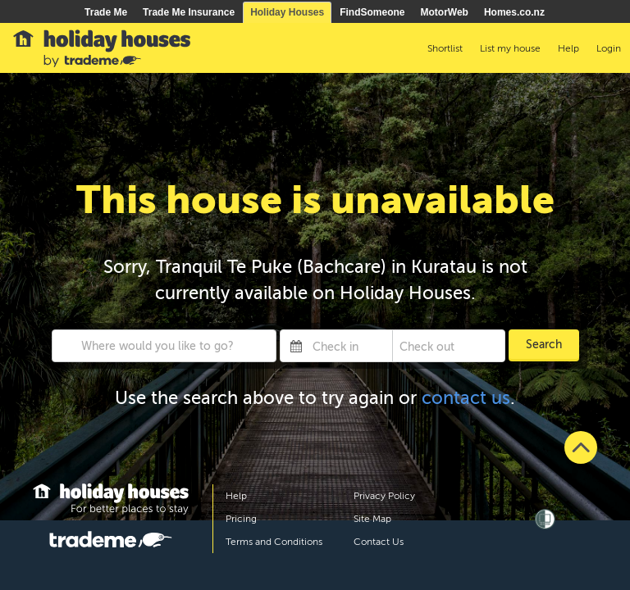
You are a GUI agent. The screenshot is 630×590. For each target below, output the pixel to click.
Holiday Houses (287, 12)
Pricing (241, 518)
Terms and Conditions (274, 541)
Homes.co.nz (514, 12)
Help (236, 496)
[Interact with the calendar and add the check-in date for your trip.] (296, 345)
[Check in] (349, 345)
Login (608, 48)
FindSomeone (372, 12)
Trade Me (105, 12)
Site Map (372, 518)
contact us (466, 398)
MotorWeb (444, 12)
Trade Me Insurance (189, 12)
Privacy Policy (384, 496)
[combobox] (164, 345)
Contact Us (379, 541)
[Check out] (436, 345)
